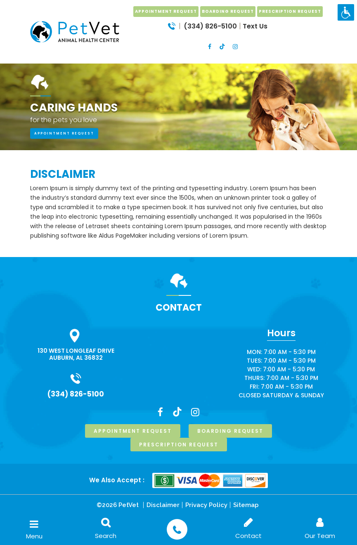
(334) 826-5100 (75, 394)
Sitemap (246, 505)
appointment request (64, 133)
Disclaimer (163, 505)
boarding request (228, 11)
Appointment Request (166, 11)
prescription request (290, 11)
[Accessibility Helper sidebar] (346, 12)
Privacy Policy (206, 505)
